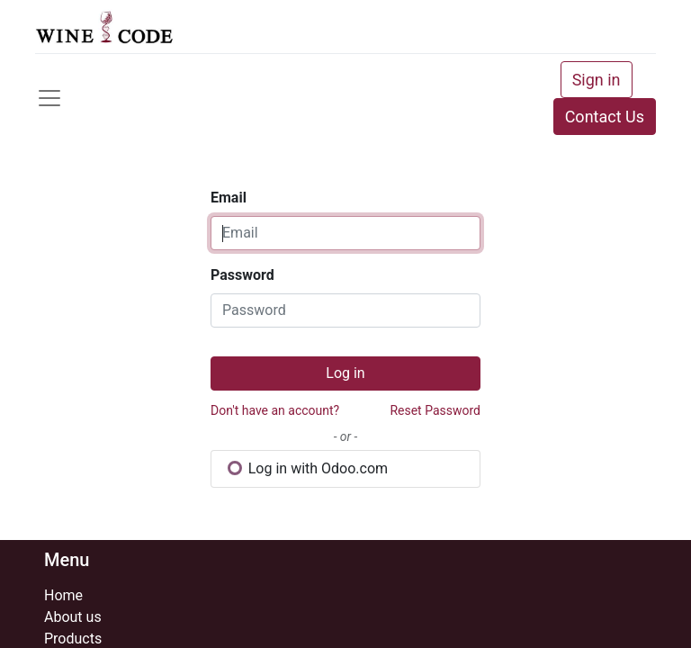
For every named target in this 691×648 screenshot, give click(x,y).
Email (229, 197)
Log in (345, 373)
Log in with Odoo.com (308, 468)
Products (73, 638)
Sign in (596, 79)
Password (242, 275)
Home (63, 595)
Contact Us (604, 116)
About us (73, 617)
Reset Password (435, 410)
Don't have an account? (275, 410)
